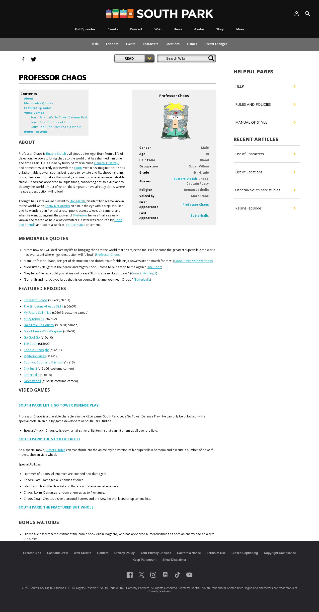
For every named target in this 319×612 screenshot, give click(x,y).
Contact (102, 553)
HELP (265, 86)
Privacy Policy (124, 553)
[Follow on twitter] (141, 575)
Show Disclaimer (174, 559)
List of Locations (265, 172)
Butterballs (200, 215)
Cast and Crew (57, 553)
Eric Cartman (74, 225)
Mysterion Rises (35, 356)
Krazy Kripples (34, 319)
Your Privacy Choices (156, 553)
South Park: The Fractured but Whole (56, 507)
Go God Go (32, 337)
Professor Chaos (195, 205)
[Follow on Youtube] (189, 575)
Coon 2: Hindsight (143, 273)
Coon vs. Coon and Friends (43, 362)
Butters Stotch (185, 179)
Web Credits (82, 553)
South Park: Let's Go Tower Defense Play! (59, 405)
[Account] (296, 13)
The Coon (154, 267)
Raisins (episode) (265, 208)
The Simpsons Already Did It (43, 306)
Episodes (112, 44)
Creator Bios (32, 553)
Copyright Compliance (280, 553)
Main (95, 44)
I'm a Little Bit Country (39, 325)
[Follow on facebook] (130, 575)
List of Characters (265, 154)
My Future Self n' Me (37, 312)
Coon (78, 168)
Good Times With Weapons (193, 261)
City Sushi (30, 368)
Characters (150, 44)
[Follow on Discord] (165, 575)
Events (130, 44)
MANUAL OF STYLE (265, 122)
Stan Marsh (77, 201)
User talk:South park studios (265, 190)
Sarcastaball (32, 381)
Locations (173, 44)
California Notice (189, 553)
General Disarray (106, 163)
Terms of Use (216, 553)
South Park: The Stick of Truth (49, 439)
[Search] (307, 13)
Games (192, 44)
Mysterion (80, 215)
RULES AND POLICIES (265, 104)
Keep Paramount (144, 559)
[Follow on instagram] (153, 575)
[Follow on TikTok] (177, 575)
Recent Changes (216, 44)
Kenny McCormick (57, 206)
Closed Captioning (245, 553)
